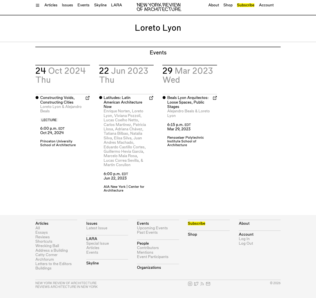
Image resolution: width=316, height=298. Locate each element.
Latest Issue (96, 228)
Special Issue (97, 243)
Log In (244, 239)
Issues (67, 5)
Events (83, 5)
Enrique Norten (117, 111)
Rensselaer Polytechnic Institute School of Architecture (185, 141)
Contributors (148, 248)
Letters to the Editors (53, 264)
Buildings (43, 268)
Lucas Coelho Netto (121, 120)
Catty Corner (46, 255)
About (213, 5)
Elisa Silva (122, 138)
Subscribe (245, 5)
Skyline (100, 5)
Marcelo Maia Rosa (120, 156)
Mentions (145, 252)
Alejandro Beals (180, 111)
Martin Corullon (117, 165)
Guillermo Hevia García (123, 151)
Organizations (149, 267)
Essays (41, 232)
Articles (50, 5)
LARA (116, 5)
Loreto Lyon (50, 107)
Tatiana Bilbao (116, 133)
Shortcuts (43, 241)
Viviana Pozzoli (127, 116)
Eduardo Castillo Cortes (124, 147)
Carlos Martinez (117, 125)
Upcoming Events (152, 228)
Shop (228, 5)
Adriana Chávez (128, 129)
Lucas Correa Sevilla (121, 160)
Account (266, 5)
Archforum (44, 259)
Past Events (147, 232)
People (143, 243)
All (37, 228)
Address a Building (51, 250)
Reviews (42, 237)
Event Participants (153, 257)
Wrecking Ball (47, 246)
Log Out (246, 243)
